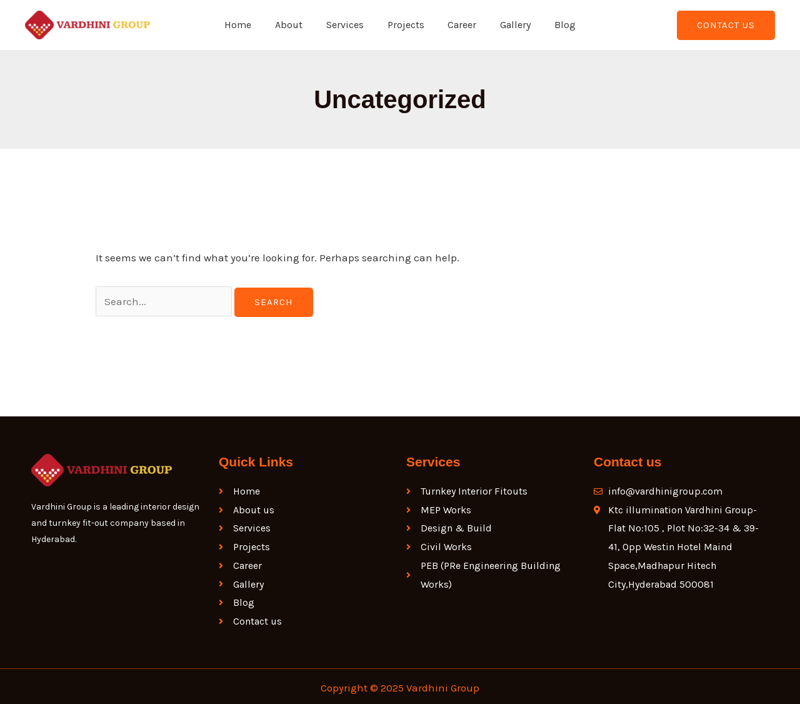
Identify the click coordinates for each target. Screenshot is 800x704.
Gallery (508, 25)
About (296, 25)
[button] (726, 25)
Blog (554, 25)
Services (349, 25)
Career (458, 25)
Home (249, 25)
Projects (406, 25)
